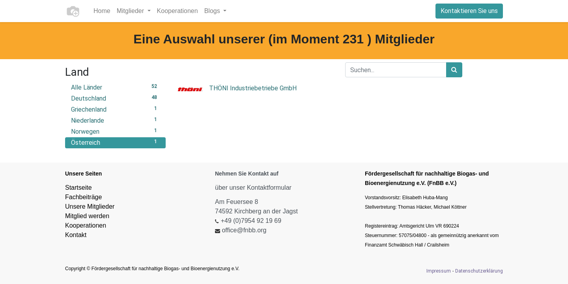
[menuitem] (102, 11)
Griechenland (115, 109)
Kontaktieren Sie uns (469, 11)
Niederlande (115, 120)
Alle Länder (115, 87)
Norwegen (115, 131)
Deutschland (115, 98)
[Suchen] (454, 69)
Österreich (115, 142)
